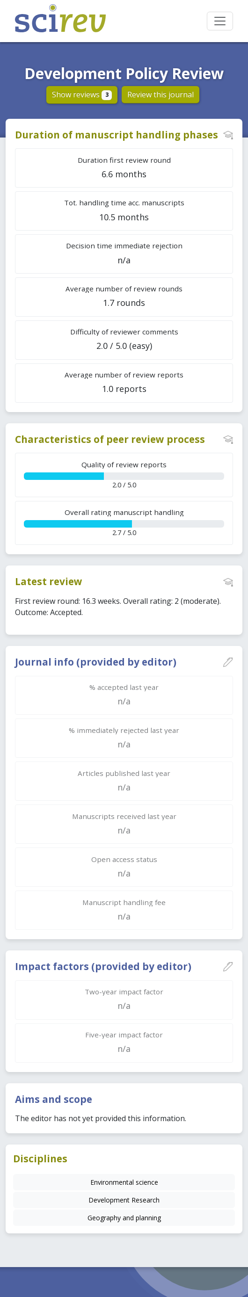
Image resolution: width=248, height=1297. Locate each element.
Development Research (124, 1200)
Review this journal (160, 94)
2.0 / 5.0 (124, 474)
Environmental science (124, 1182)
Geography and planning (124, 1217)
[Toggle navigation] (220, 21)
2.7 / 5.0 (124, 522)
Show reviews (82, 94)
